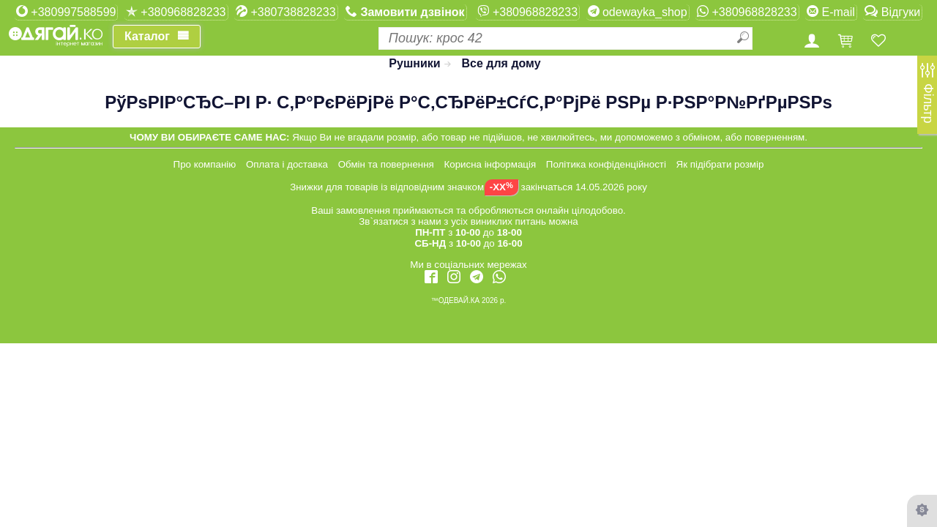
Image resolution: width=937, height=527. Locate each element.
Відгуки (892, 11)
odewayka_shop (637, 11)
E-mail (831, 11)
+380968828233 (176, 11)
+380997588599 (66, 11)
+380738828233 (286, 11)
